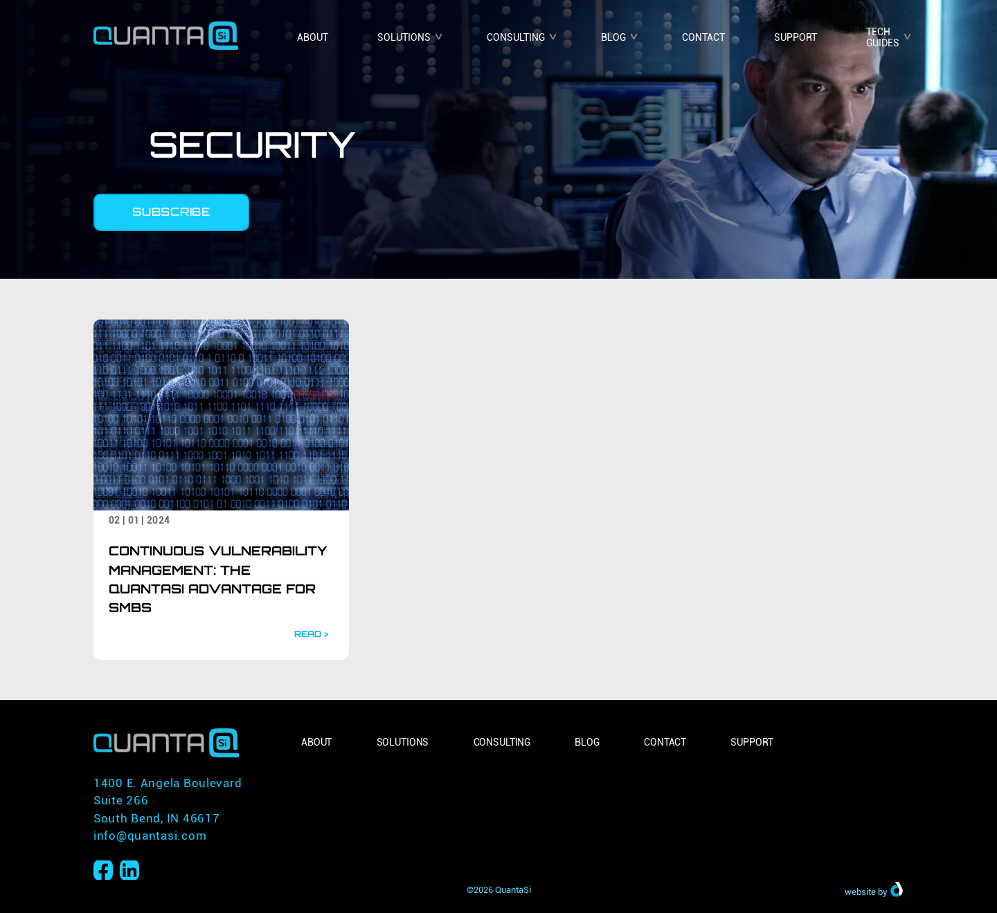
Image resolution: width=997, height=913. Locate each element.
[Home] (165, 31)
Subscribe (171, 212)
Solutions (404, 37)
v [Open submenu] (438, 35)
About (312, 37)
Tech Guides (882, 37)
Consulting (516, 37)
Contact (703, 37)
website (860, 892)
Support (795, 37)
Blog (613, 37)
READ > (311, 634)
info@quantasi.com (149, 835)
